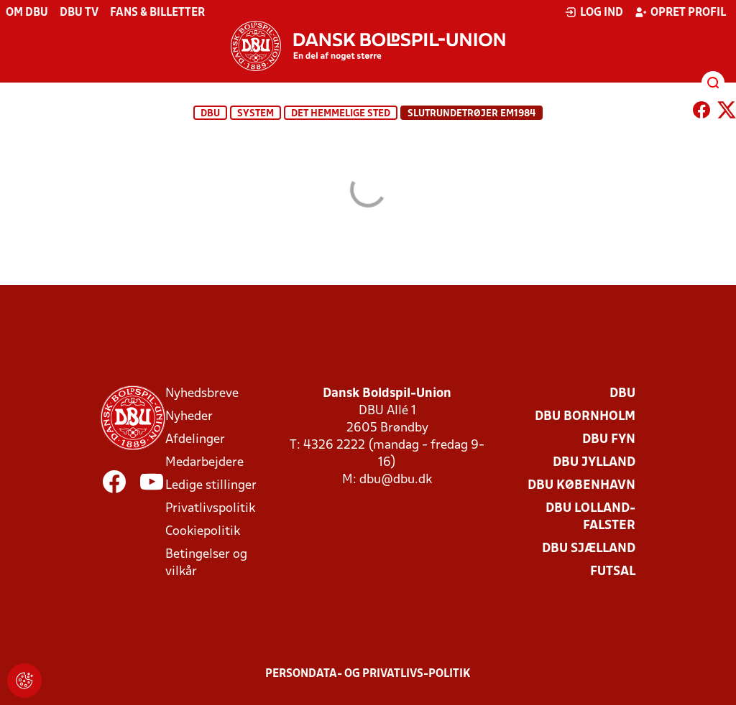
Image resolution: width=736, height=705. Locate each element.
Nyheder (189, 417)
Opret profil (680, 12)
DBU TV (79, 13)
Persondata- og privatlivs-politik (368, 674)
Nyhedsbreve (202, 394)
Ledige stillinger (211, 486)
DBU (210, 113)
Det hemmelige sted (340, 113)
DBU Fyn (608, 440)
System (255, 113)
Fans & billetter (157, 13)
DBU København (581, 486)
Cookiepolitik (202, 532)
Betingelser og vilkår (206, 563)
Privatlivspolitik (210, 509)
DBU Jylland (594, 463)
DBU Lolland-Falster (590, 517)
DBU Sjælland (588, 549)
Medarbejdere (204, 463)
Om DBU (27, 13)
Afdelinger (195, 440)
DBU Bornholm (585, 417)
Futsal (612, 572)
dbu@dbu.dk (395, 480)
